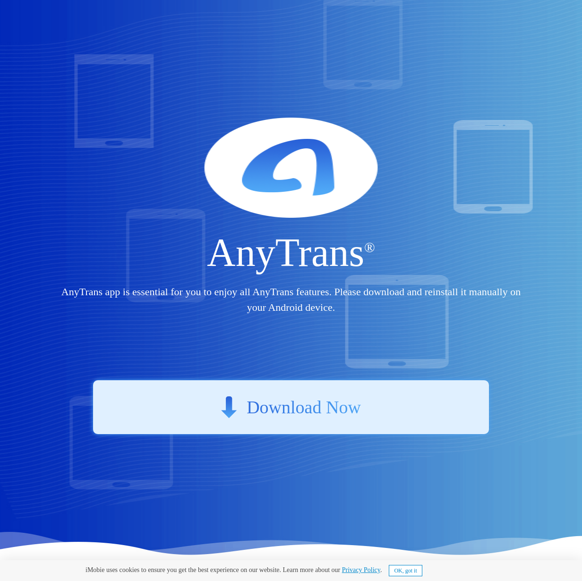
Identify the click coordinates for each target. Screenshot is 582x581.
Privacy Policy (361, 569)
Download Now (291, 407)
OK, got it (405, 570)
